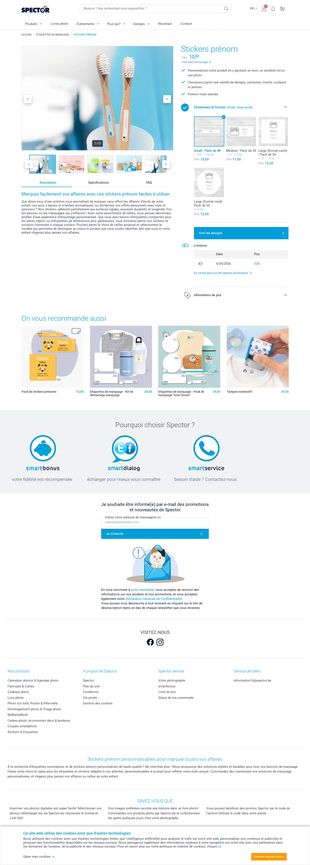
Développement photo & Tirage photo (34, 709)
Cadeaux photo (18, 692)
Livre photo (16, 698)
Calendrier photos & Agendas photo (33, 680)
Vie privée (90, 698)
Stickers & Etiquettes (23, 732)
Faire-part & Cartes (21, 686)
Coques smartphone (22, 726)
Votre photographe (171, 680)
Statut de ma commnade (176, 698)
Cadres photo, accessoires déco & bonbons (39, 721)
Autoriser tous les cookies (269, 856)
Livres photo (59, 24)
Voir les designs (210, 233)
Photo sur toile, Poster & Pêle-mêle (33, 703)
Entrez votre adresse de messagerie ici (133, 517)
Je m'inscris (114, 534)
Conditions (91, 692)
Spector (88, 680)
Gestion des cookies (98, 703)
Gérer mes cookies (39, 857)
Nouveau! (165, 24)
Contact (186, 24)
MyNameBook (18, 715)
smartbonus (166, 686)
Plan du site (91, 686)
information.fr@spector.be (252, 680)
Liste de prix (167, 692)
